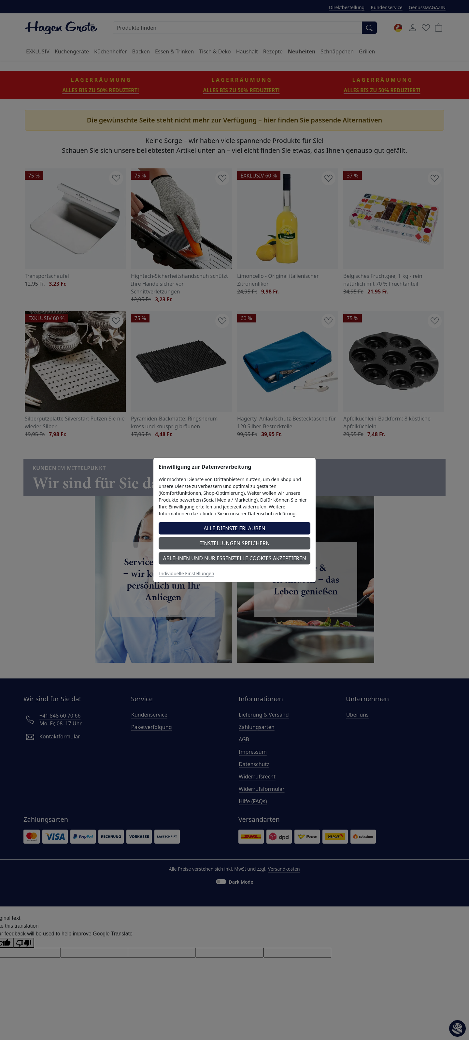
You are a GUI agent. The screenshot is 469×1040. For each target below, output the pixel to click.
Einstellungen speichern (234, 543)
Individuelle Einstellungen (186, 573)
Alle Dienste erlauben (234, 528)
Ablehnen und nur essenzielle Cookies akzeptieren (234, 558)
